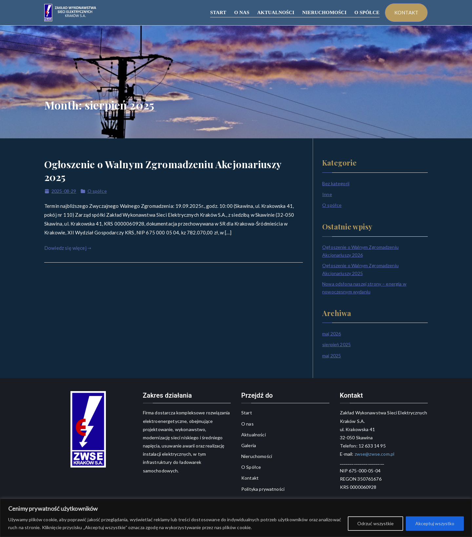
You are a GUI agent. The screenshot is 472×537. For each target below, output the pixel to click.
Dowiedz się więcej (67, 248)
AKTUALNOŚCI (275, 12)
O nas (247, 424)
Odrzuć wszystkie (375, 523)
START (218, 12)
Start (246, 412)
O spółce (97, 191)
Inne (327, 194)
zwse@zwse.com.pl (374, 454)
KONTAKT (406, 12)
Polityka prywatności (263, 489)
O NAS (241, 12)
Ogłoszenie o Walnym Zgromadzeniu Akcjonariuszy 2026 (360, 251)
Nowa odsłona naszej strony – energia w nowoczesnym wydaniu (364, 287)
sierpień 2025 (336, 344)
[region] (236, 518)
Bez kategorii (335, 183)
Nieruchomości (256, 456)
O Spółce (251, 467)
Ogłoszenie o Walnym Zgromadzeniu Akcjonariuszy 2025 (162, 171)
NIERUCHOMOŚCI (324, 12)
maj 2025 (331, 355)
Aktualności (253, 434)
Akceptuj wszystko (434, 523)
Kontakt (250, 478)
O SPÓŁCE (367, 12)
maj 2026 (331, 333)
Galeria (248, 445)
